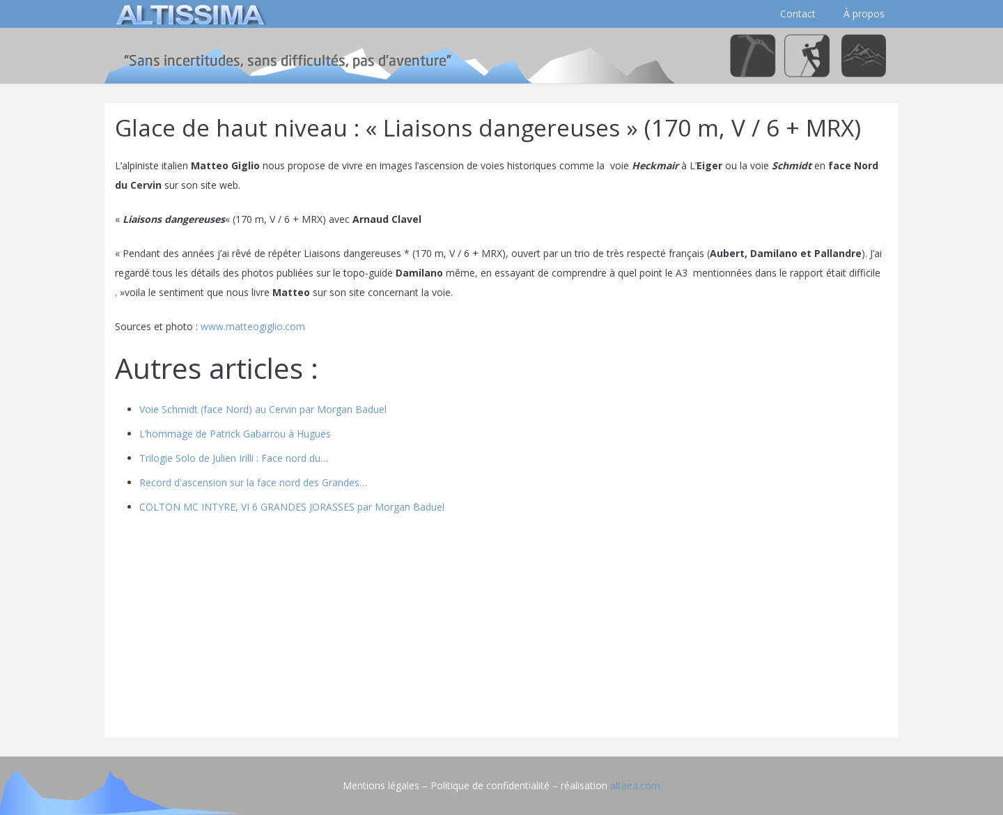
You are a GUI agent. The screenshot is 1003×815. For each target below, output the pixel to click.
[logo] (188, 13)
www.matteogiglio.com (253, 326)
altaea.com (635, 785)
